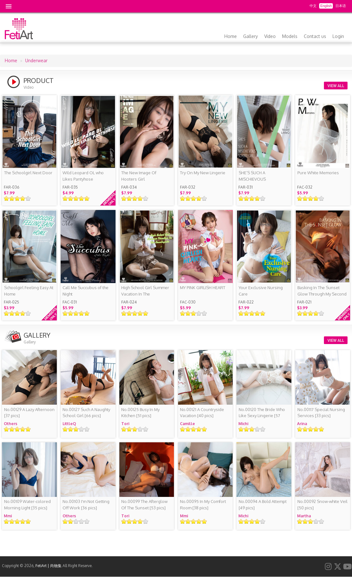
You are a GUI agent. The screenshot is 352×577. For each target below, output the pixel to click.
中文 (313, 6)
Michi (243, 423)
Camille (187, 423)
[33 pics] (321, 412)
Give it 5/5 (28, 198)
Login (338, 36)
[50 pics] (322, 504)
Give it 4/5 (23, 198)
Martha (304, 515)
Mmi (8, 515)
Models (289, 36)
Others (10, 423)
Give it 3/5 (17, 198)
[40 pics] (202, 412)
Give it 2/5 (12, 198)
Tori (125, 423)
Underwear (36, 60)
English (326, 6)
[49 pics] (263, 504)
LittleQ (69, 423)
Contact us (315, 36)
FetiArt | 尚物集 (48, 565)
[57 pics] (262, 415)
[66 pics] (86, 412)
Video (270, 36)
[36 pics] (86, 504)
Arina (302, 423)
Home (230, 36)
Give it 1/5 (6, 198)
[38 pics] (203, 504)
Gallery (250, 36)
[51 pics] (140, 412)
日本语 (340, 6)
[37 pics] (29, 412)
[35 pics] (27, 504)
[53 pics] (144, 504)
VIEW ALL (335, 86)
